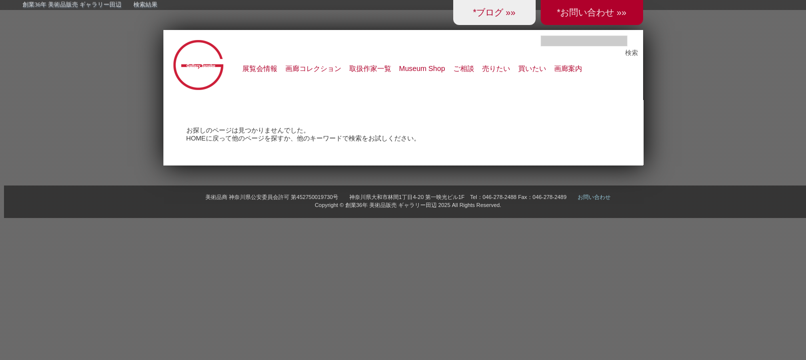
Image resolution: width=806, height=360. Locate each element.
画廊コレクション (313, 68)
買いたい (532, 68)
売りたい (496, 68)
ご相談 (463, 68)
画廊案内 (568, 68)
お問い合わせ (594, 197)
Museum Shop (422, 68)
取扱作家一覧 (370, 68)
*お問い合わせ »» (591, 13)
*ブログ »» (494, 13)
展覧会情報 (259, 68)
